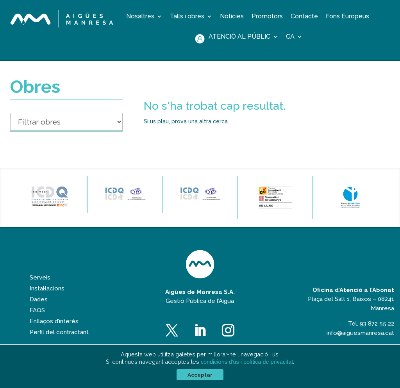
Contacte (304, 17)
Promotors (267, 17)
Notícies (232, 17)
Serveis (40, 288)
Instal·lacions (47, 299)
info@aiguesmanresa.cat (360, 343)
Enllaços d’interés (54, 331)
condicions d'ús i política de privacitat (247, 362)
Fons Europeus (347, 17)
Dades (39, 309)
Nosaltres (140, 17)
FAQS (37, 320)
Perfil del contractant (59, 342)
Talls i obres (187, 17)
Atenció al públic (239, 37)
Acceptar (200, 375)
